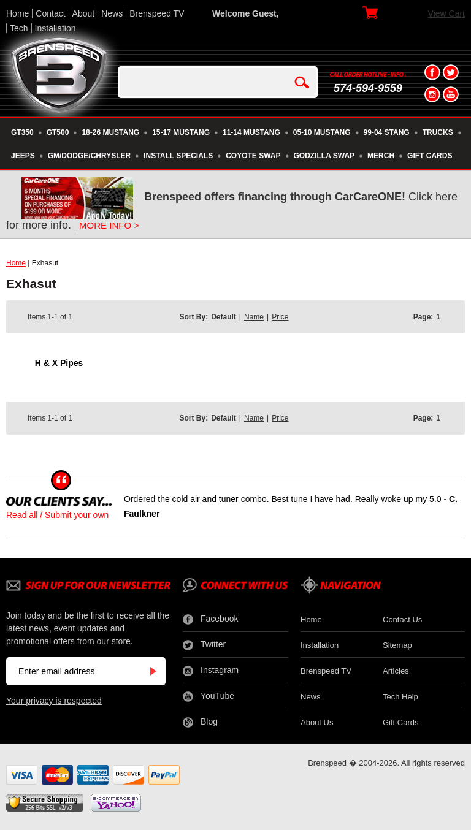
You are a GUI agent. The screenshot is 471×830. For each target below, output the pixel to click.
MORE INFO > (109, 225)
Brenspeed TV (156, 13)
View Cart (446, 13)
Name (254, 317)
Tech (19, 28)
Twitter (204, 644)
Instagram (211, 670)
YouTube (208, 696)
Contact (50, 13)
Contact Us (402, 619)
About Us (317, 722)
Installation (55, 28)
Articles (396, 671)
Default (223, 317)
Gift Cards (401, 722)
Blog (200, 722)
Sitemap (397, 645)
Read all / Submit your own (57, 515)
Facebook (210, 619)
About (83, 13)
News (112, 13)
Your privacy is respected (54, 701)
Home (17, 13)
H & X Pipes (59, 363)
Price (280, 317)
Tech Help (400, 696)
